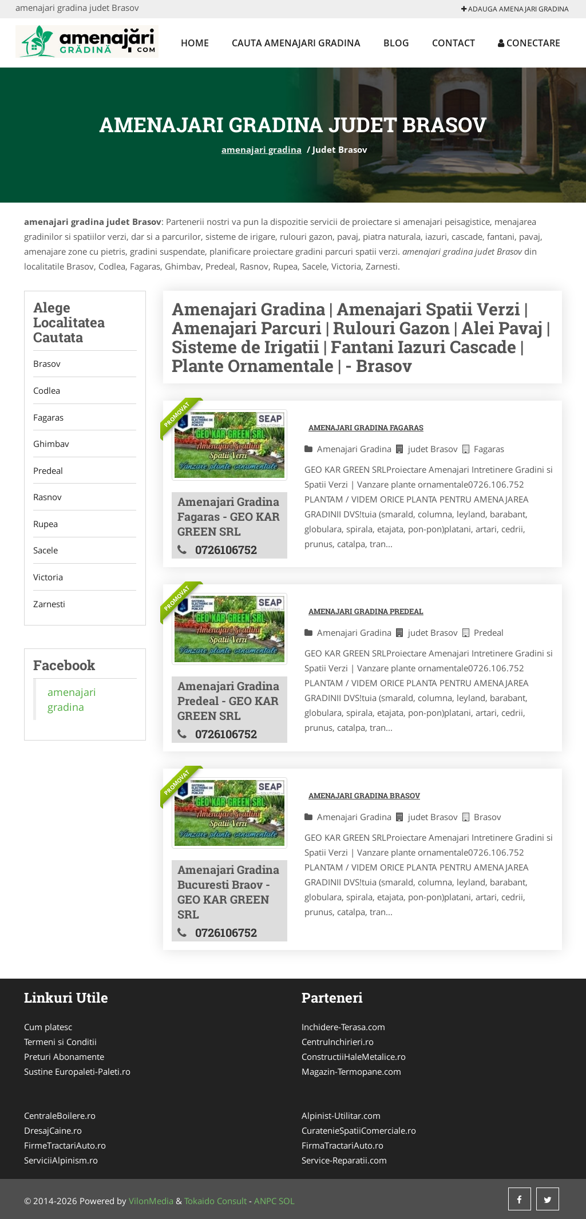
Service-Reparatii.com (344, 1160)
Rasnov (47, 498)
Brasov (47, 364)
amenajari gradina (261, 149)
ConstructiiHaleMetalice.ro (354, 1056)
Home (195, 43)
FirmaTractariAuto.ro (342, 1145)
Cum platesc (48, 1026)
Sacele (45, 552)
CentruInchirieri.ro (338, 1041)
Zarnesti (49, 606)
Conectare (529, 43)
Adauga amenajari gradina (515, 9)
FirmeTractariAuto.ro (65, 1145)
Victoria (48, 579)
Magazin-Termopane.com (351, 1071)
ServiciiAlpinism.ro (61, 1160)
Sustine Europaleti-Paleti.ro (77, 1071)
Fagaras (48, 418)
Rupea (45, 525)
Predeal (48, 471)
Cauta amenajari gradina (296, 43)
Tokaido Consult (215, 1200)
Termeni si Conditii (60, 1041)
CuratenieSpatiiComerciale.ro (359, 1130)
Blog (396, 43)
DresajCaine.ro (53, 1130)
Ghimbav (51, 444)
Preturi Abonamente (64, 1056)
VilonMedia (151, 1200)
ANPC (265, 1200)
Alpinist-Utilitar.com (341, 1115)
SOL (287, 1200)
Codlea (46, 391)
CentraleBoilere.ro (60, 1115)
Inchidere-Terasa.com (343, 1026)
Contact (453, 43)
